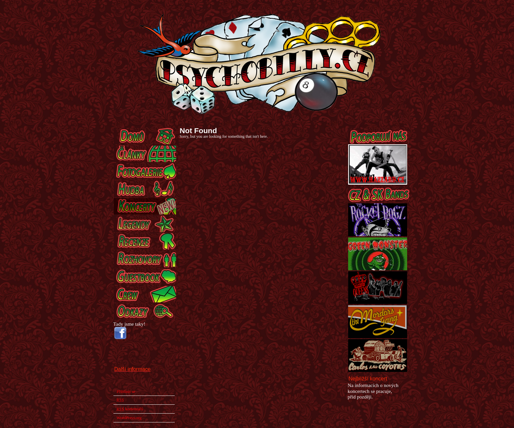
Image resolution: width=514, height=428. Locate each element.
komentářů (130, 408)
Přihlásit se (126, 391)
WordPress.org (129, 417)
